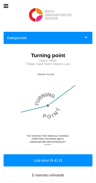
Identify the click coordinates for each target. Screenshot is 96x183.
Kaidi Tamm (44, 64)
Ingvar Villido (48, 60)
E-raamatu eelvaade (48, 175)
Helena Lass (61, 64)
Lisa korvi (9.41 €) (48, 160)
